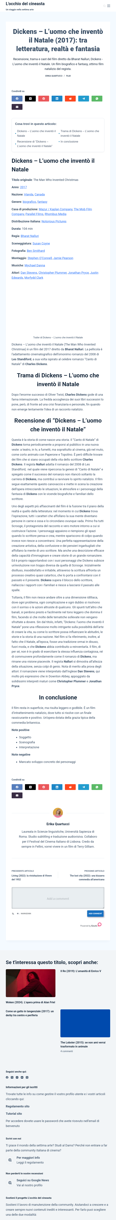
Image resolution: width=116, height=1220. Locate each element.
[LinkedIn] (57, 98)
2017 (23, 187)
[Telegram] (83, 98)
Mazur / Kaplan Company (56, 209)
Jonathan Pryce (78, 272)
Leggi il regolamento (30, 1162)
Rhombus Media (55, 214)
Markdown (25, 913)
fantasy (42, 201)
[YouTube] (22, 1077)
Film (68, 76)
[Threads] (27, 1077)
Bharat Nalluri (30, 236)
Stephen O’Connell (40, 258)
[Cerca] (104, 6)
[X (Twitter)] (30, 98)
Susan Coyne (41, 243)
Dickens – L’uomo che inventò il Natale (35, 133)
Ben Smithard (36, 250)
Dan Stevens (29, 272)
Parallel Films (34, 214)
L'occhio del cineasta (25, 3)
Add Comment (94, 913)
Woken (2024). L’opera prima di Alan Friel (30, 1002)
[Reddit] (70, 98)
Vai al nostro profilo (29, 1185)
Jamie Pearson (63, 258)
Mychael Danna (35, 265)
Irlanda (28, 194)
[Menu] (108, 5)
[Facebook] (17, 98)
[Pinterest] (43, 98)
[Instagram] (17, 1077)
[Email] (17, 107)
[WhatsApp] (97, 98)
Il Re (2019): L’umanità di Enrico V (80, 971)
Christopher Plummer (53, 272)
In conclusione (68, 141)
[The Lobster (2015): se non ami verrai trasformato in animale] (85, 1023)
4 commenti (66, 1051)
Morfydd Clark (33, 277)
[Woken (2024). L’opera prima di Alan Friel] (31, 983)
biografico (29, 201)
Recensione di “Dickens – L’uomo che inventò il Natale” (33, 144)
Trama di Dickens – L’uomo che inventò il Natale (79, 133)
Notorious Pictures (54, 221)
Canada (40, 194)
